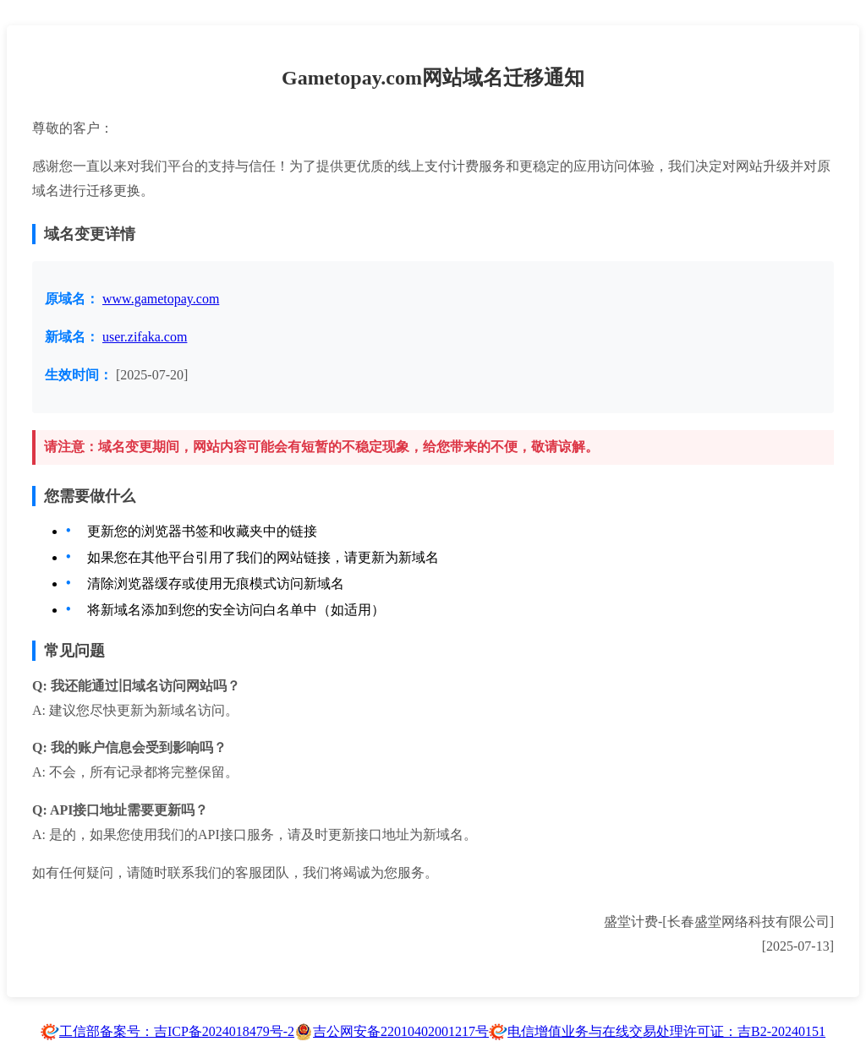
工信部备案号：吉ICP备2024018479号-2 (176, 1031)
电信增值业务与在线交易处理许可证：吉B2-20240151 (666, 1031)
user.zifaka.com (144, 337)
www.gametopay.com (160, 299)
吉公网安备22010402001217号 (401, 1031)
